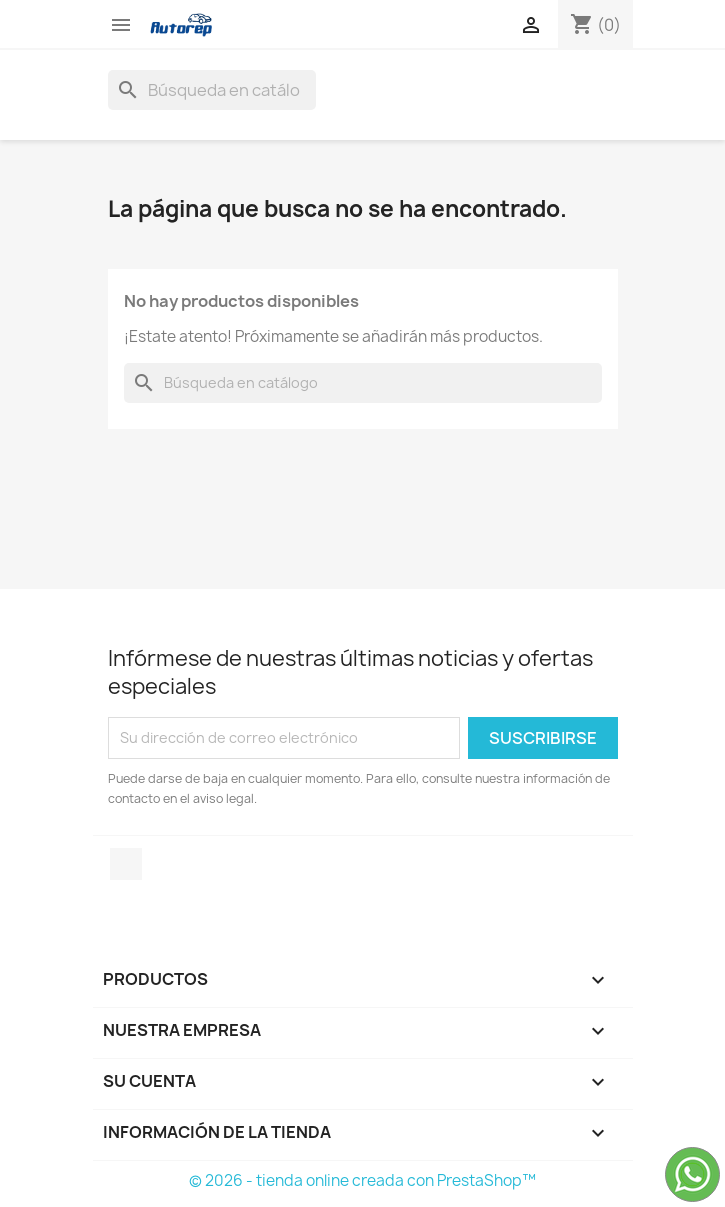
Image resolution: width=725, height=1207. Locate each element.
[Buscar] (212, 90)
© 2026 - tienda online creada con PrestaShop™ (362, 1180)
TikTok (126, 864)
